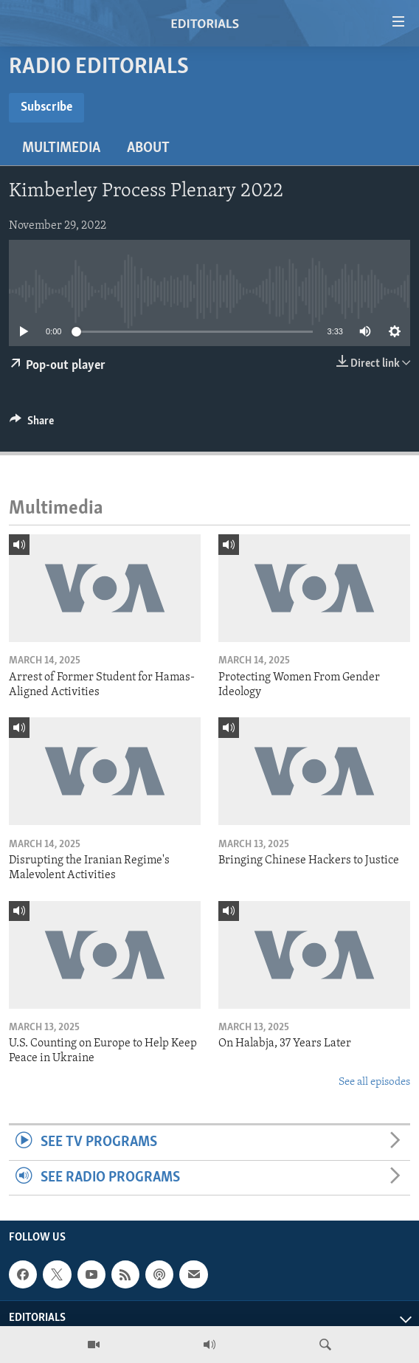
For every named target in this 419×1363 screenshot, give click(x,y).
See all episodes (374, 1082)
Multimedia (61, 148)
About (148, 148)
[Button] (32, 424)
